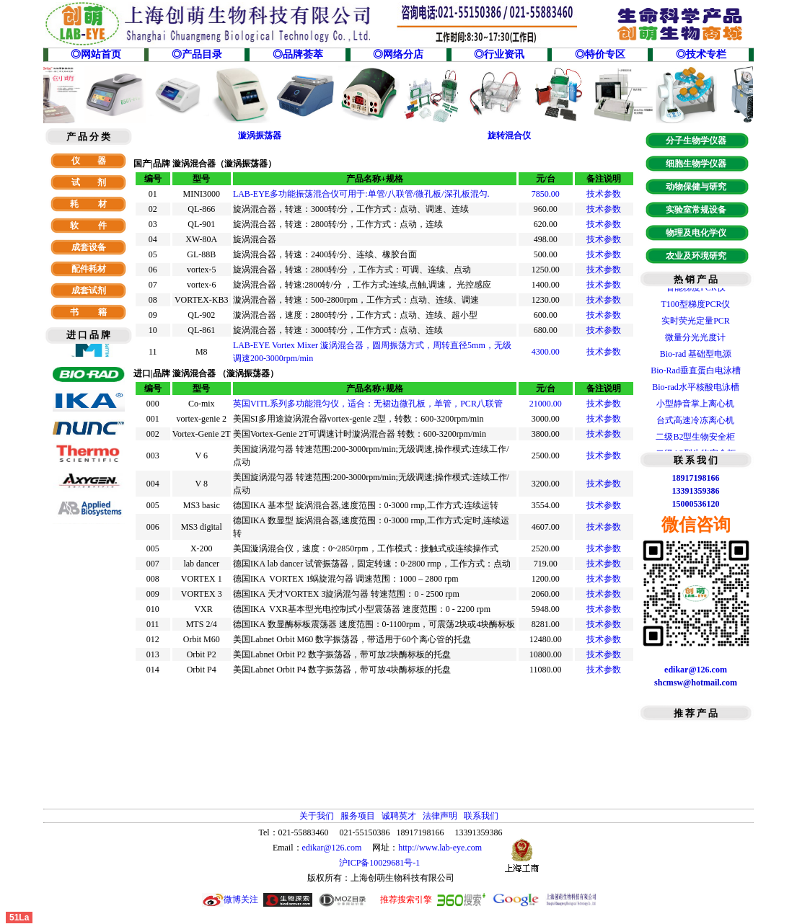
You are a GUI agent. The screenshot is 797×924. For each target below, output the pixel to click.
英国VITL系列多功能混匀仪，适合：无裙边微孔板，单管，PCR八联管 (368, 404)
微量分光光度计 (695, 339)
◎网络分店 (398, 54)
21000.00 (545, 404)
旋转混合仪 (509, 135)
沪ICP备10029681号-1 (381, 863)
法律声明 (440, 816)
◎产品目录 (197, 54)
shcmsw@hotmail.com (695, 683)
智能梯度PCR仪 (696, 290)
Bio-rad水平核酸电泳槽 (695, 389)
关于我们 (316, 816)
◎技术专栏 (701, 54)
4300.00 (546, 352)
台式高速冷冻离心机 (695, 422)
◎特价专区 (600, 54)
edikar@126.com (332, 848)
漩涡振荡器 (259, 135)
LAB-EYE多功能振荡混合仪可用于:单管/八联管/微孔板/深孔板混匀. (361, 194)
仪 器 (88, 161)
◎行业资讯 (499, 54)
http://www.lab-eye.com (440, 848)
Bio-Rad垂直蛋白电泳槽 (696, 373)
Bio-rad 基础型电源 (696, 356)
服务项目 (357, 816)
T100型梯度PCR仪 (695, 306)
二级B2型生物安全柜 (695, 439)
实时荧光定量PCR (695, 323)
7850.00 (546, 194)
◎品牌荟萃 (298, 54)
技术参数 (603, 194)
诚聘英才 (399, 816)
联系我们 (481, 816)
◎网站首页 (96, 54)
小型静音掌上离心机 (695, 406)
